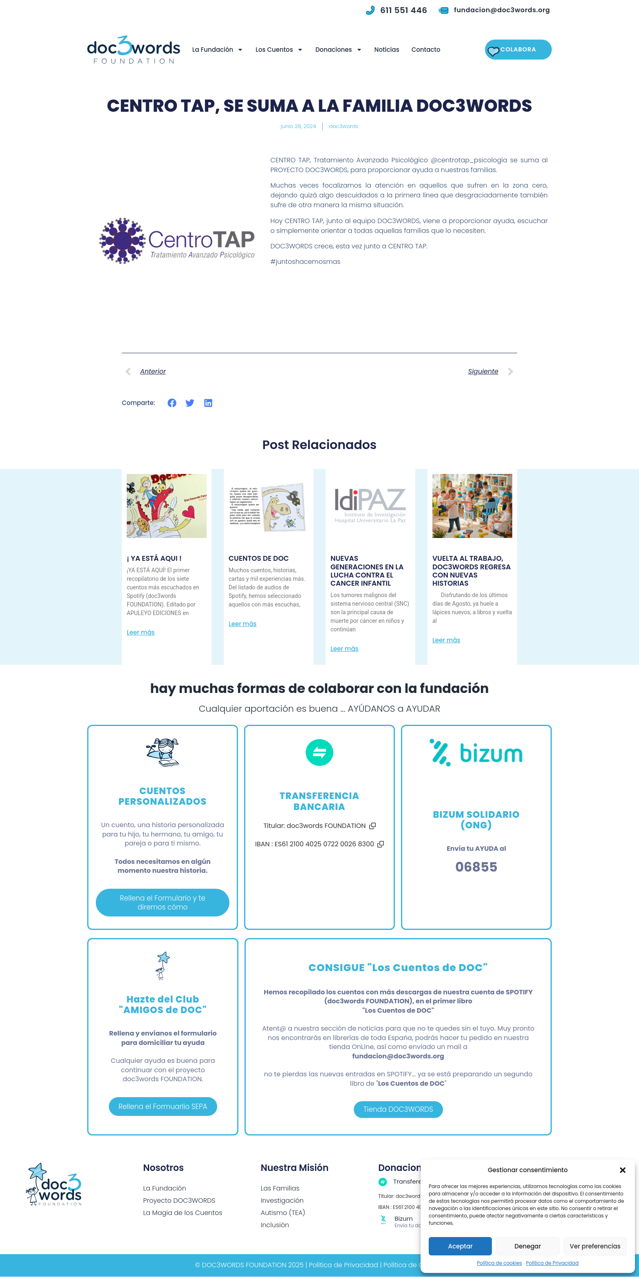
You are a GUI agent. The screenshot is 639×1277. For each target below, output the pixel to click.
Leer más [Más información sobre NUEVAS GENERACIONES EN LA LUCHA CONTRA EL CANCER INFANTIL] (345, 649)
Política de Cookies (413, 1265)
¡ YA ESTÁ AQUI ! (154, 558)
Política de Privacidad (552, 1262)
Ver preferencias (595, 1246)
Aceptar (460, 1246)
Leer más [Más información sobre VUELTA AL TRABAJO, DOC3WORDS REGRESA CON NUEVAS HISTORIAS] (446, 640)
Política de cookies (499, 1262)
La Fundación (216, 49)
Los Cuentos (278, 49)
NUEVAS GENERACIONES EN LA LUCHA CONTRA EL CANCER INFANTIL (367, 570)
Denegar (528, 1246)
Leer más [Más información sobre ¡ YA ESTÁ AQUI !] (141, 632)
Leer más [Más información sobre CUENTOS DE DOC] (243, 624)
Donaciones (337, 49)
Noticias (385, 49)
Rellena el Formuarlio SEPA (163, 1107)
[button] (623, 1170)
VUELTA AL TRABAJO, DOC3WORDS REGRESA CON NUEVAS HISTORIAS (471, 570)
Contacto (424, 49)
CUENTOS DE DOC (259, 558)
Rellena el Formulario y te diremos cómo (162, 902)
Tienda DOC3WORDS (398, 1110)
